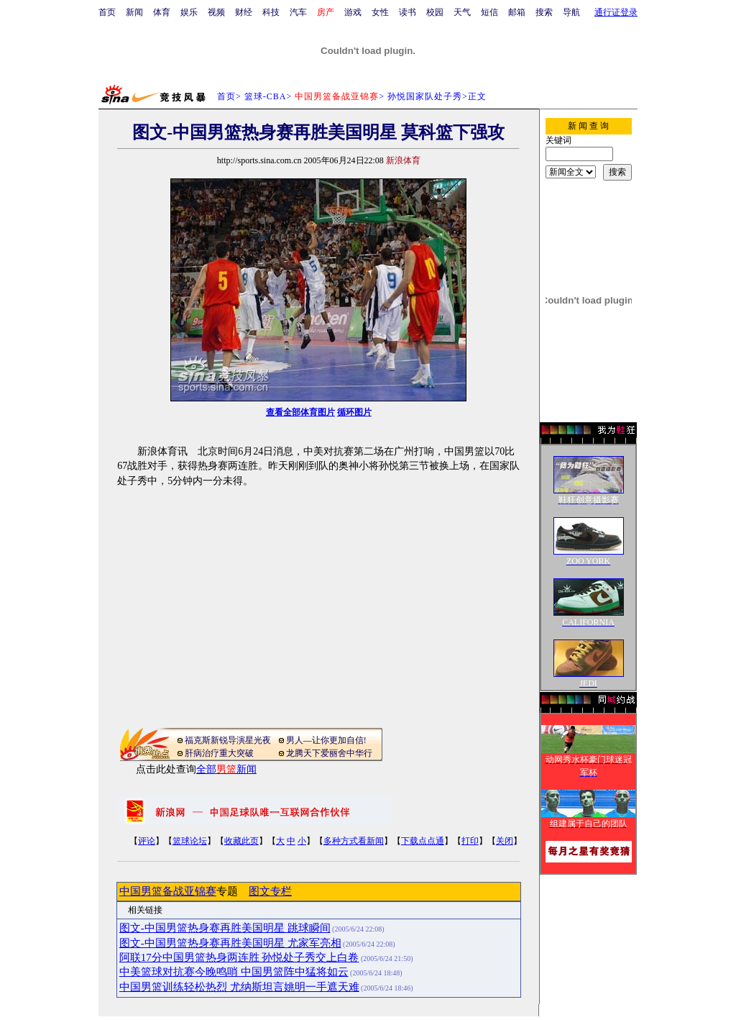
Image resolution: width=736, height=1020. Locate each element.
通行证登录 (616, 12)
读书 (407, 12)
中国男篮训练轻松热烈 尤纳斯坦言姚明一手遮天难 (239, 987)
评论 (146, 841)
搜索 (544, 12)
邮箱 (516, 12)
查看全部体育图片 (300, 412)
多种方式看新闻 (353, 841)
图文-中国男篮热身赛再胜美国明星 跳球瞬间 (225, 928)
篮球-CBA (265, 96)
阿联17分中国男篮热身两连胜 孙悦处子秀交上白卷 (239, 957)
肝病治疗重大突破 (219, 753)
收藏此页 (241, 841)
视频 (216, 12)
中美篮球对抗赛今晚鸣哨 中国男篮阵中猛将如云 (234, 972)
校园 (434, 12)
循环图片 (354, 412)
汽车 (298, 12)
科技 (271, 12)
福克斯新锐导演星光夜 (228, 740)
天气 (462, 12)
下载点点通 (422, 841)
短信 (489, 12)
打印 (470, 841)
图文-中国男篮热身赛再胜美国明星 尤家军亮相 (230, 943)
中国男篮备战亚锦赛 (167, 891)
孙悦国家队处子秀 (424, 96)
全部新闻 (226, 769)
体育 (161, 12)
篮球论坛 (189, 841)
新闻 (134, 12)
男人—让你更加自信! (326, 740)
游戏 (353, 12)
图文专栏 (270, 891)
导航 (571, 12)
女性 (380, 12)
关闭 (504, 841)
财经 (243, 12)
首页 (107, 12)
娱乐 (189, 12)
